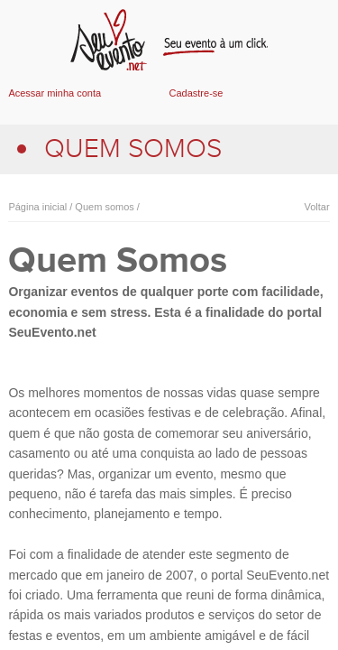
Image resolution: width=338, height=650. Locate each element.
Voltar (316, 206)
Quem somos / (106, 206)
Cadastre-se (196, 93)
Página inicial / (40, 206)
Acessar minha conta (54, 93)
